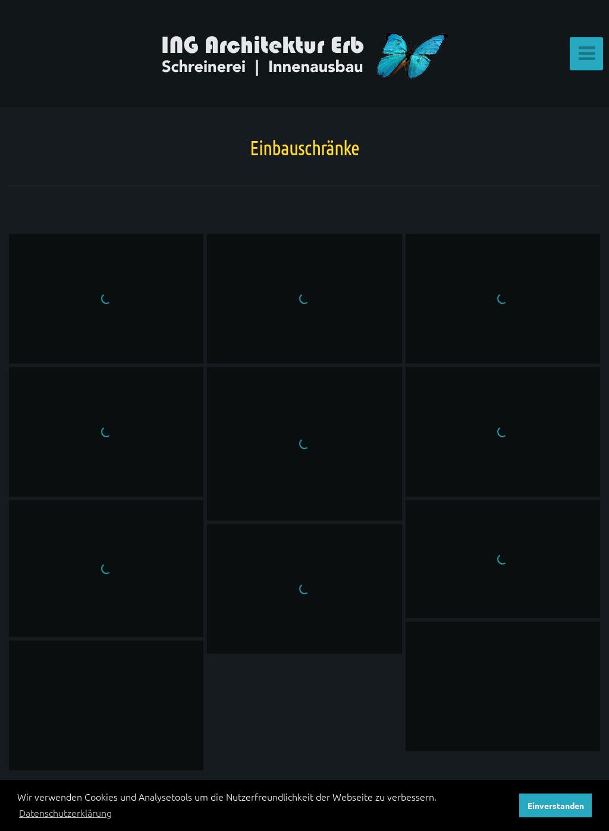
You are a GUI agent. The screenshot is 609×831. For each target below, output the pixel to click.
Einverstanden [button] (556, 805)
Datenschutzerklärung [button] (65, 812)
